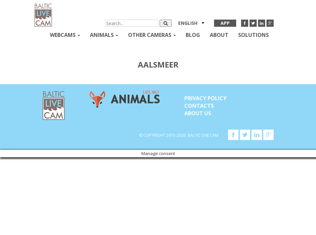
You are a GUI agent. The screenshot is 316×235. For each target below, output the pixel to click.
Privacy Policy (205, 98)
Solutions (253, 35)
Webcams (65, 35)
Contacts (199, 105)
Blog (193, 35)
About (219, 35)
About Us (197, 113)
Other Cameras (152, 35)
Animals (104, 35)
